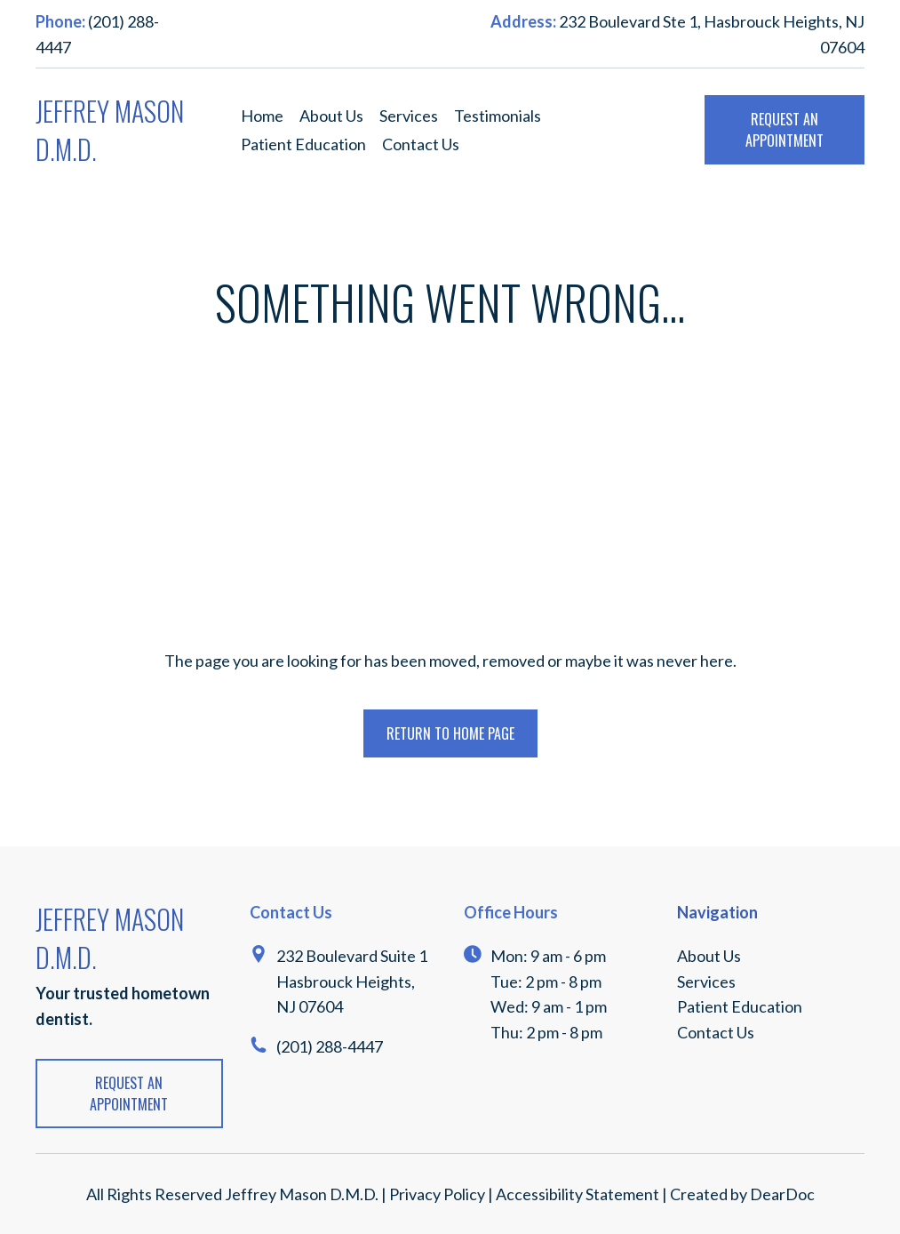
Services (408, 115)
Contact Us (420, 144)
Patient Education (303, 144)
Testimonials (497, 115)
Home (262, 115)
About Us (331, 115)
